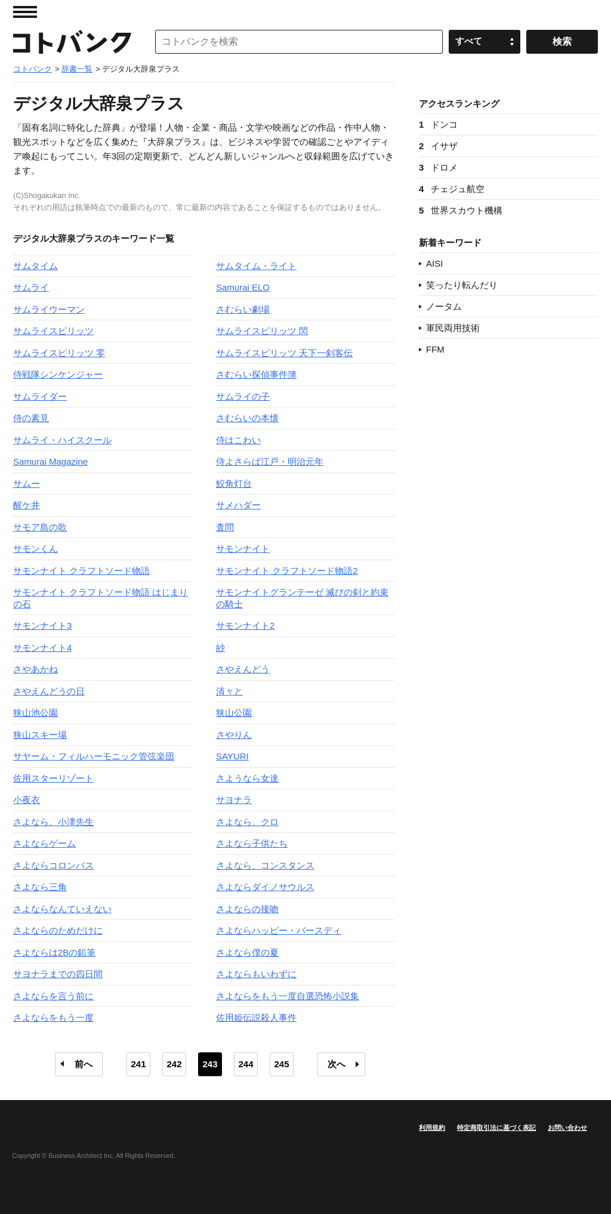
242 (173, 1064)
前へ (83, 1064)
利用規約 (432, 1127)
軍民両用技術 (453, 328)
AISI (434, 263)
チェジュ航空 (452, 189)
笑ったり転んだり (462, 285)
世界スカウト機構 (460, 210)
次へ (336, 1064)
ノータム (444, 306)
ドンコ (438, 124)
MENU (25, 12)
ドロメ (438, 167)
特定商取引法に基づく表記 (496, 1127)
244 (245, 1064)
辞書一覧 (76, 68)
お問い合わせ (567, 1127)
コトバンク (72, 42)
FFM (435, 349)
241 (138, 1064)
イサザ (438, 146)
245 (281, 1064)
